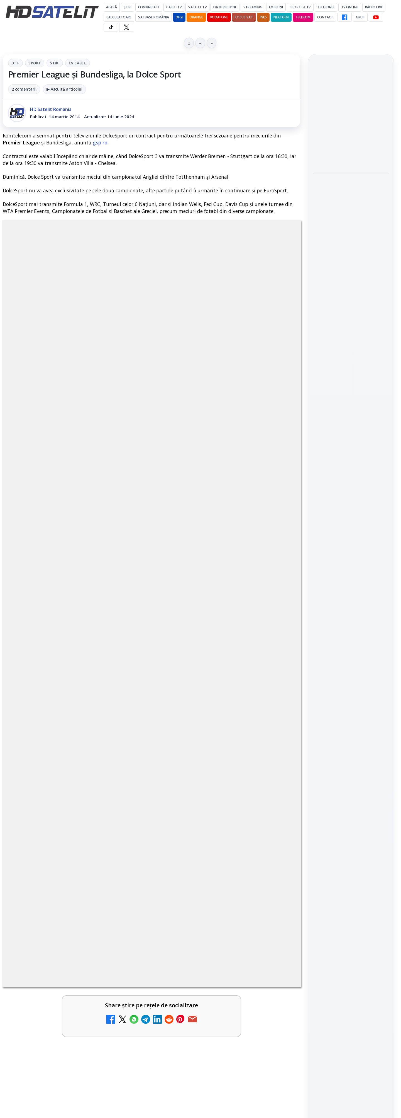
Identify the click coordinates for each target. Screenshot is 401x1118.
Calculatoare (118, 17)
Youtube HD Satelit (351, 665)
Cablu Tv (174, 7)
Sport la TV (300, 7)
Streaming (252, 7)
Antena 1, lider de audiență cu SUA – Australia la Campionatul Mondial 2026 (350, 159)
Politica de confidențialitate (350, 890)
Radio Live (374, 7)
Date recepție (225, 7)
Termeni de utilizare (351, 871)
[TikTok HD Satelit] (111, 27)
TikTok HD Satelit (351, 680)
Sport (34, 63)
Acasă (111, 7)
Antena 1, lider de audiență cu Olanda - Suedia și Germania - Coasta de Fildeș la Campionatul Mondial (346, 118)
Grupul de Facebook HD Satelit (351, 630)
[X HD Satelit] (126, 27)
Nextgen (281, 17)
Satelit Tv (197, 7)
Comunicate (149, 7)
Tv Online (349, 7)
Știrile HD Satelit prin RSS (351, 731)
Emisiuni (276, 7)
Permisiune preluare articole (351, 853)
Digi (320, 786)
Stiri (55, 63)
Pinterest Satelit (351, 712)
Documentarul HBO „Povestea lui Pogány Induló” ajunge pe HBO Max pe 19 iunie (347, 198)
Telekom (302, 17)
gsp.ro (100, 142)
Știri (128, 7)
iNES (263, 17)
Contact (325, 17)
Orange (196, 17)
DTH (15, 63)
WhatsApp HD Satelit (351, 649)
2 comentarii (24, 89)
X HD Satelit (351, 696)
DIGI (179, 17)
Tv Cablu (78, 63)
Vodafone (219, 17)
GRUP (360, 17)
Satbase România (153, 17)
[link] (351, 118)
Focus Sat (244, 17)
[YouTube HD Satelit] (376, 17)
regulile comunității (94, 492)
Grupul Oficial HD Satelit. (114, 500)
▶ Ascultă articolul (64, 89)
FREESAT (340, 786)
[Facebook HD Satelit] (344, 17)
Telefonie (325, 7)
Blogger (245, 923)
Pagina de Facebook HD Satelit (351, 608)
